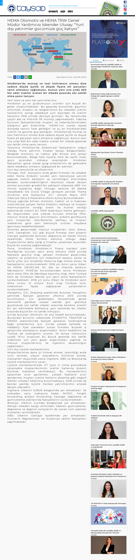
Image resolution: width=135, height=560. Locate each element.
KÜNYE (70, 11)
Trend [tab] (96, 60)
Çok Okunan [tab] (108, 60)
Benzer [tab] (120, 60)
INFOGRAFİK (53, 11)
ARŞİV (62, 11)
